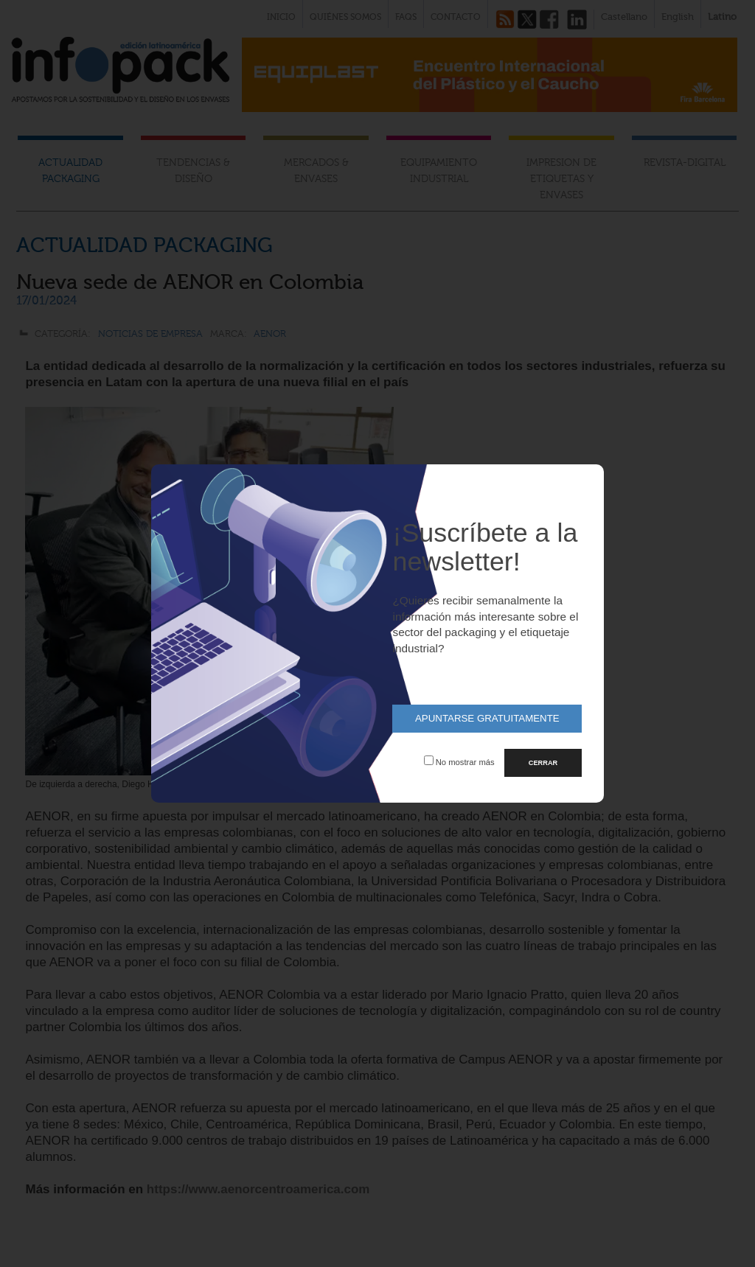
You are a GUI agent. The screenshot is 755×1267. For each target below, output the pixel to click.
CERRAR (543, 763)
